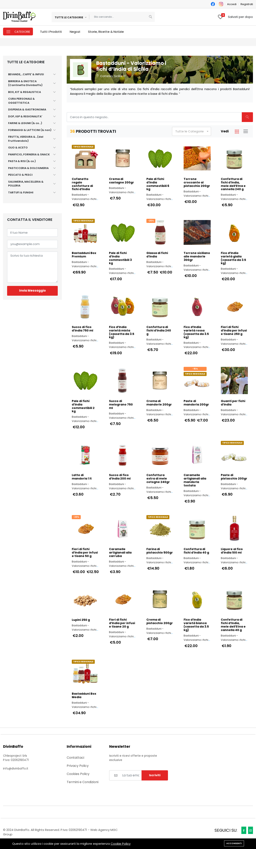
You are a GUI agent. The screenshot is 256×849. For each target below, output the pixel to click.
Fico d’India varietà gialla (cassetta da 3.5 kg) (233, 258)
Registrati (247, 4)
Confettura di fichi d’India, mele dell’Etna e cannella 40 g (233, 625)
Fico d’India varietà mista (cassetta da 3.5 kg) (121, 332)
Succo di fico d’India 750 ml (82, 328)
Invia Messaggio (32, 290)
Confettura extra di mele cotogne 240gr (158, 478)
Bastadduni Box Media (84, 695)
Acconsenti (234, 843)
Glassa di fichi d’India (157, 254)
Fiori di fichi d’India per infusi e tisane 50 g (85, 552)
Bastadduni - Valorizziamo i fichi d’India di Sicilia (84, 199)
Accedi (231, 4)
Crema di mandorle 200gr (159, 402)
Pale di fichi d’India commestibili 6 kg (157, 184)
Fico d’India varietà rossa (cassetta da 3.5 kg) (196, 332)
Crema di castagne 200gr (121, 180)
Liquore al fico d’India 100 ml (232, 550)
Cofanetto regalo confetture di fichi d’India (82, 184)
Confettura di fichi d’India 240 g (158, 330)
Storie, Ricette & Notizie (106, 31)
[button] (191, 131)
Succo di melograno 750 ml (121, 404)
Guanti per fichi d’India (233, 402)
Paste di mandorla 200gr (196, 402)
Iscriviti (154, 775)
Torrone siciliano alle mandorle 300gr (197, 256)
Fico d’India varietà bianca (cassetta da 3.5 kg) (196, 625)
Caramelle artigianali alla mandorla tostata (195, 480)
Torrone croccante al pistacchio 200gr (197, 182)
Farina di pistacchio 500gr (159, 550)
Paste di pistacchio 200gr (234, 476)
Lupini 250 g (81, 620)
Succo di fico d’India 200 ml (120, 476)
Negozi (75, 31)
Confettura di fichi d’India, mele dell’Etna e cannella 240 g (233, 184)
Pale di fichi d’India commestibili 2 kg (83, 406)
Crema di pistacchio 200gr (159, 621)
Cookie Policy (121, 843)
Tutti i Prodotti (51, 31)
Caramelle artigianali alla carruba (120, 552)
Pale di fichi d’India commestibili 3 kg (120, 258)
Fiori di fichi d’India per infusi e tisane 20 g (122, 623)
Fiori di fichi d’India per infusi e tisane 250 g (234, 330)
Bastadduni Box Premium (84, 254)
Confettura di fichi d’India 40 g (196, 550)
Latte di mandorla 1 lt (82, 476)
